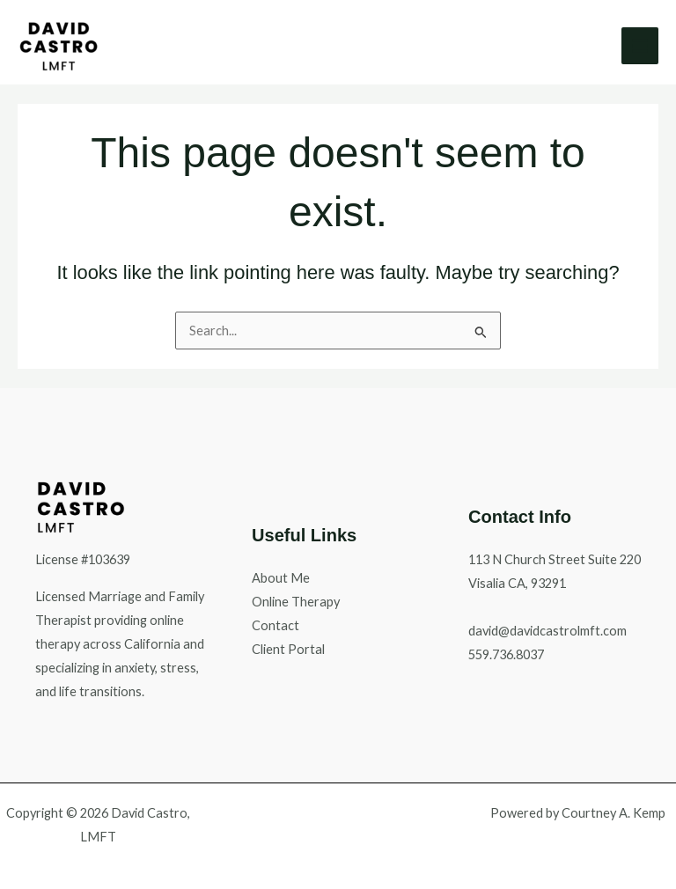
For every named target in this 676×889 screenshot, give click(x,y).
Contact (275, 625)
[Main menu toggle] (639, 45)
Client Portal (288, 649)
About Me (281, 577)
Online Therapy (296, 601)
